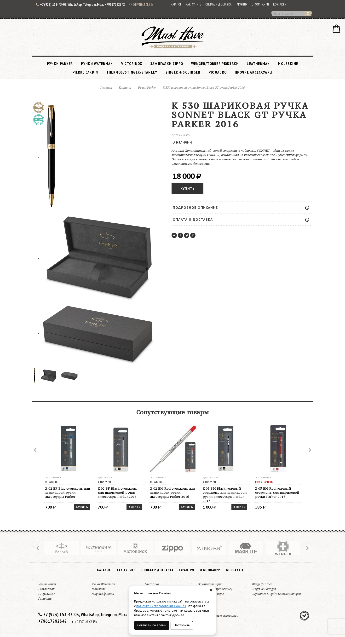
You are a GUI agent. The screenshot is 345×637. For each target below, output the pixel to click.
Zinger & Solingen (183, 72)
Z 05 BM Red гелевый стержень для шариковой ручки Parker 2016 (277, 492)
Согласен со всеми (151, 625)
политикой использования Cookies (161, 606)
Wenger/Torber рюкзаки (215, 63)
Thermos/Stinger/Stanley (131, 72)
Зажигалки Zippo (166, 63)
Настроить (182, 625)
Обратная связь (141, 4)
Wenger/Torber (262, 584)
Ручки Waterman (97, 63)
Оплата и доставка (218, 4)
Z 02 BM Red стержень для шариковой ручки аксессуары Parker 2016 (172, 492)
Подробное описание (241, 207)
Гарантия (241, 4)
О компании (260, 4)
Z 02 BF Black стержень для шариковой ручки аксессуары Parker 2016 (117, 492)
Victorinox (131, 63)
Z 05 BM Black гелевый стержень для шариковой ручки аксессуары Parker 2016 (225, 494)
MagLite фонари (103, 594)
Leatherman (258, 63)
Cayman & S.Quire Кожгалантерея (276, 594)
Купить (187, 188)
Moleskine (288, 63)
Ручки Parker (60, 63)
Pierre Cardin (85, 72)
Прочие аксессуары (253, 72)
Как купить (193, 4)
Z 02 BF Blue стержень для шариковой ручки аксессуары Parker (67, 492)
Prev (36, 450)
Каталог (176, 4)
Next (309, 450)
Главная (106, 87)
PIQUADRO (218, 72)
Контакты (279, 4)
